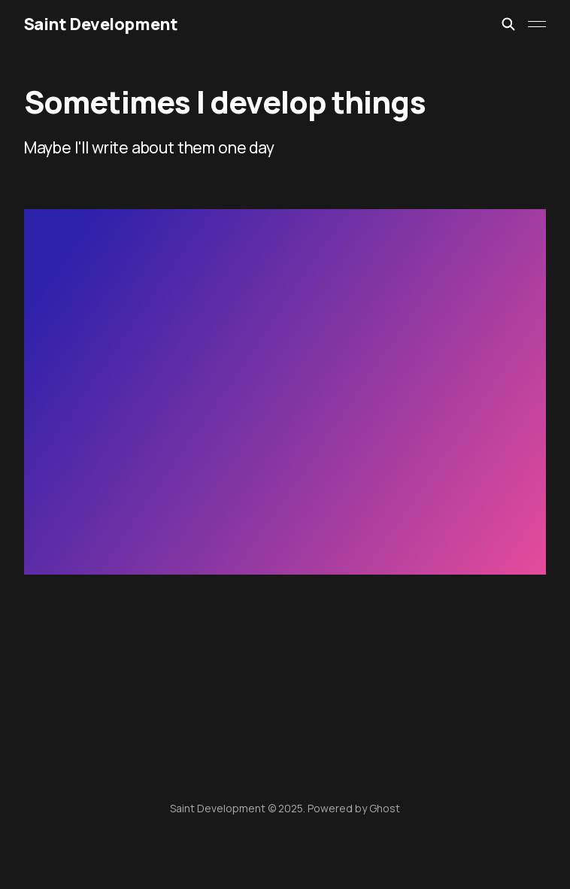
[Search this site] (508, 24)
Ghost (384, 808)
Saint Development (101, 24)
